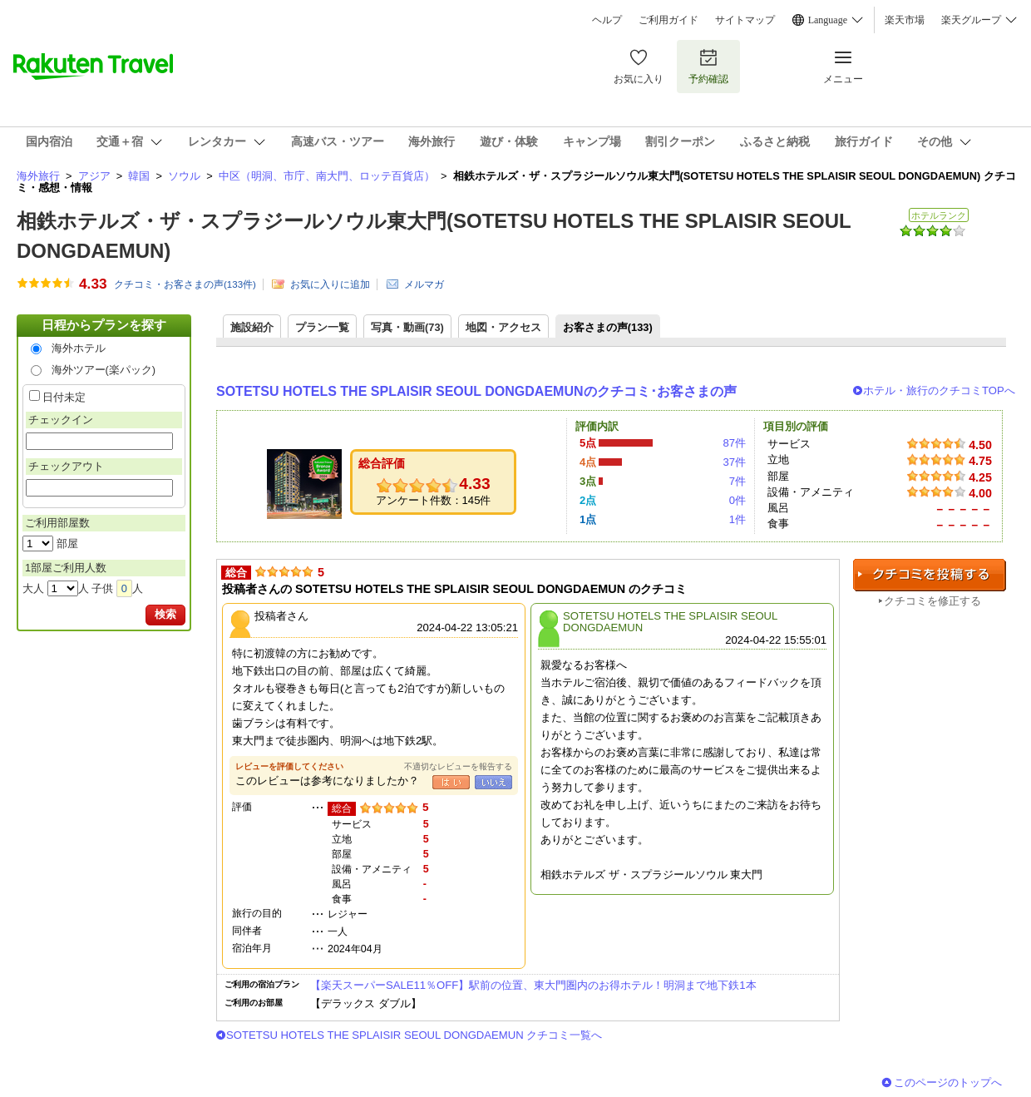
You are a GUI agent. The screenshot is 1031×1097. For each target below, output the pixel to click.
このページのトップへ (948, 1082)
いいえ (493, 782)
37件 (734, 462)
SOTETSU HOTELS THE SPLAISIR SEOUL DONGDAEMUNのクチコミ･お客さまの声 (476, 391)
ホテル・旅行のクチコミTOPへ (939, 390)
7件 (737, 481)
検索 (165, 614)
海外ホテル (79, 348)
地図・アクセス (503, 327)
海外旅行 (38, 176)
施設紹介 (252, 327)
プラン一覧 (322, 327)
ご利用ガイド (668, 20)
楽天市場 (905, 20)
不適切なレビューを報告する (458, 766)
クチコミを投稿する (929, 575)
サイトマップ (745, 20)
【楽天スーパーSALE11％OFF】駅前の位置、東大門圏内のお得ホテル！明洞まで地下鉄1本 (533, 985)
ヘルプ (607, 20)
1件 (737, 519)
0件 (737, 500)
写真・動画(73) (407, 327)
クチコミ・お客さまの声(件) (185, 284)
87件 (734, 443)
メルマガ (424, 284)
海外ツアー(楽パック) (104, 369)
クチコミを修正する (932, 601)
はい (451, 782)
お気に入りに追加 (330, 284)
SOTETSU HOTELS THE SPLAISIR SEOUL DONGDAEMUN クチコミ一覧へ (414, 1035)
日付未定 (64, 397)
